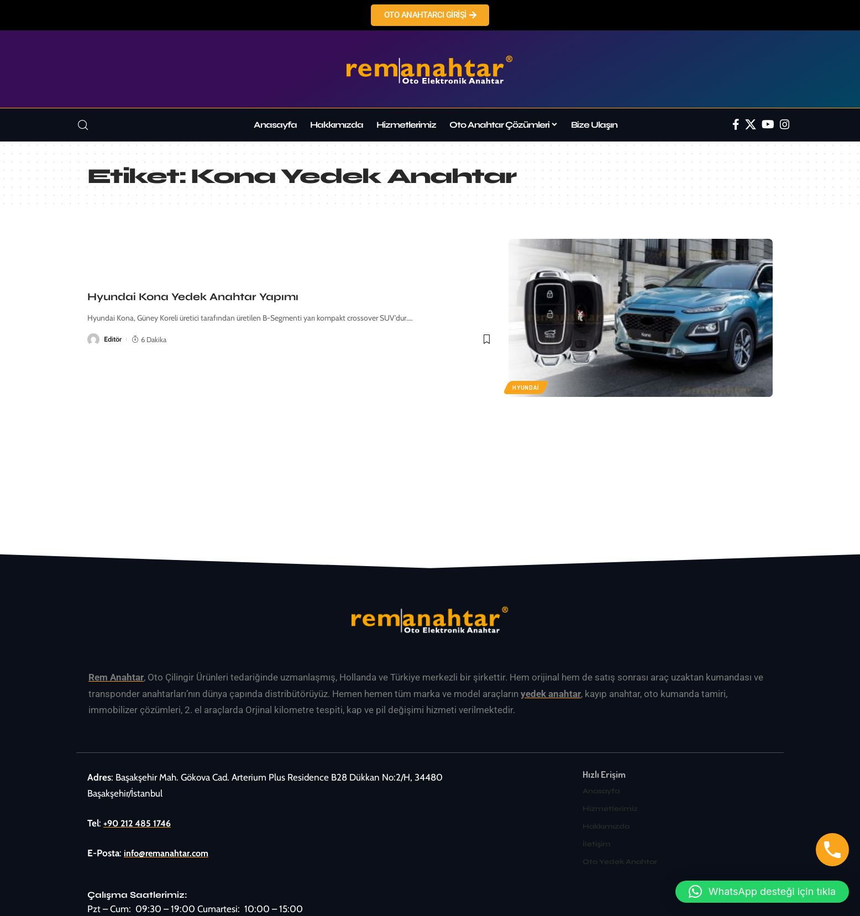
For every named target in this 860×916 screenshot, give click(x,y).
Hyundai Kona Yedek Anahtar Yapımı (192, 296)
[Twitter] (750, 124)
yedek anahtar (551, 693)
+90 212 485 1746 (139, 822)
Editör (113, 339)
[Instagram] (785, 124)
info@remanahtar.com (168, 853)
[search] (83, 125)
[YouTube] (768, 124)
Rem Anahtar (116, 677)
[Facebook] (736, 124)
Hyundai (526, 387)
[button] (762, 892)
